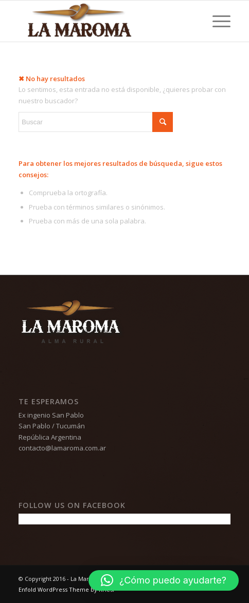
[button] (163, 580)
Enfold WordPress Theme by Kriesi (66, 589)
